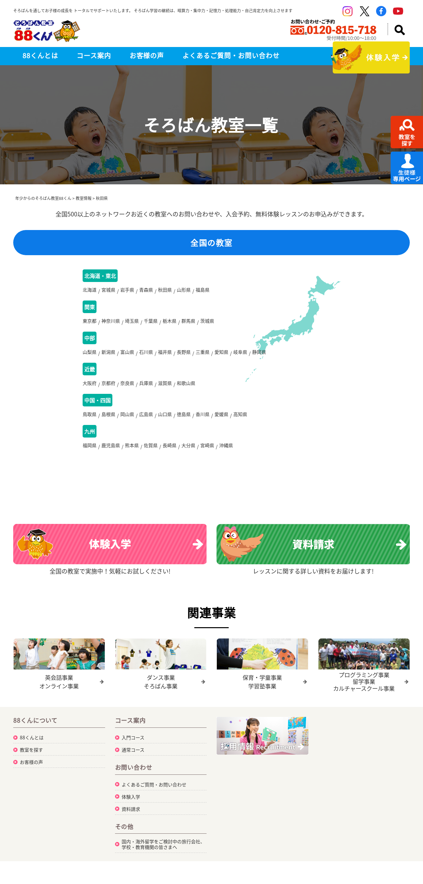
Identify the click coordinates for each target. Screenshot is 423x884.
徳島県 (184, 420)
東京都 (89, 323)
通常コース (133, 757)
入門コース (133, 745)
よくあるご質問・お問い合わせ (230, 55)
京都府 (108, 388)
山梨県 (89, 355)
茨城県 (207, 323)
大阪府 (89, 388)
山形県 (184, 291)
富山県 (127, 355)
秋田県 (165, 291)
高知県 (240, 420)
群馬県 (188, 323)
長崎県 (169, 453)
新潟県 (108, 355)
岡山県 (127, 420)
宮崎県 (207, 453)
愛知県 (221, 355)
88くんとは (40, 55)
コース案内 (94, 55)
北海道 (89, 291)
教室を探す (31, 757)
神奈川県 (110, 323)
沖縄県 (226, 453)
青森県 (146, 291)
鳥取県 (89, 420)
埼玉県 (132, 323)
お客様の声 (147, 55)
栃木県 (169, 323)
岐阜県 (240, 355)
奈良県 (127, 388)
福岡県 (89, 453)
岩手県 (127, 291)
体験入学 (131, 804)
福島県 (203, 291)
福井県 (165, 355)
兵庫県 (146, 388)
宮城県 (108, 291)
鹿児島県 (110, 453)
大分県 (188, 453)
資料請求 (131, 817)
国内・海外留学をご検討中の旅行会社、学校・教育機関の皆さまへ (163, 852)
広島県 (146, 420)
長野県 (184, 355)
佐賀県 (151, 453)
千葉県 (151, 323)
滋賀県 (165, 388)
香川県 (203, 420)
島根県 (108, 420)
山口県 (165, 420)
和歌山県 (186, 388)
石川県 (146, 355)
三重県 (203, 355)
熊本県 (132, 453)
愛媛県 (221, 420)
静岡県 (259, 355)
